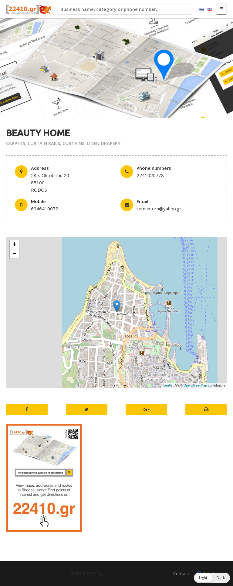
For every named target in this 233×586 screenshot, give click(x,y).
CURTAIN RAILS (44, 143)
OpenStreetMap (195, 385)
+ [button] (14, 244)
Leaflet (168, 385)
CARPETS (15, 143)
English (209, 9)
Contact (181, 573)
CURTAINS (73, 143)
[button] (212, 578)
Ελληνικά (201, 9)
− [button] (14, 253)
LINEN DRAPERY (103, 143)
